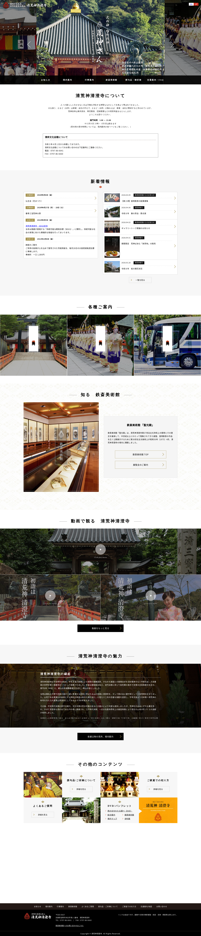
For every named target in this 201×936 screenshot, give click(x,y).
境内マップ (112, 818)
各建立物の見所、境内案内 (100, 736)
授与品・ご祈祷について (108, 906)
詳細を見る (81, 789)
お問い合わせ (161, 906)
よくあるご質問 (88, 906)
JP (196, 4)
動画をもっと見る (100, 628)
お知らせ (45, 80)
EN (191, 4)
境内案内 (67, 80)
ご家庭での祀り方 (129, 906)
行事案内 (89, 80)
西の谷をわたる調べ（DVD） (120, 811)
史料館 (127, 818)
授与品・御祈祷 (133, 80)
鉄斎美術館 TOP (141, 454)
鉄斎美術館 (111, 80)
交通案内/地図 (146, 906)
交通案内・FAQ (155, 80)
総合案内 (111, 814)
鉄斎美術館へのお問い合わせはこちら (70, 925)
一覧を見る (140, 280)
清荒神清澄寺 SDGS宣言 (37, 226)
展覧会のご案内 (140, 464)
